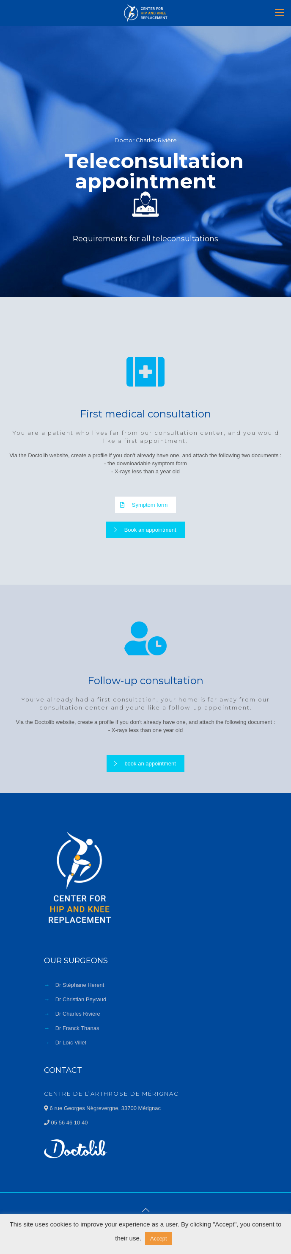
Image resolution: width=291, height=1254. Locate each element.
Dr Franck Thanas (77, 1028)
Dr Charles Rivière (77, 1014)
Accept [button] (158, 1238)
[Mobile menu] (279, 13)
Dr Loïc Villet (70, 1042)
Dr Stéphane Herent (79, 985)
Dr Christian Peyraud (81, 999)
